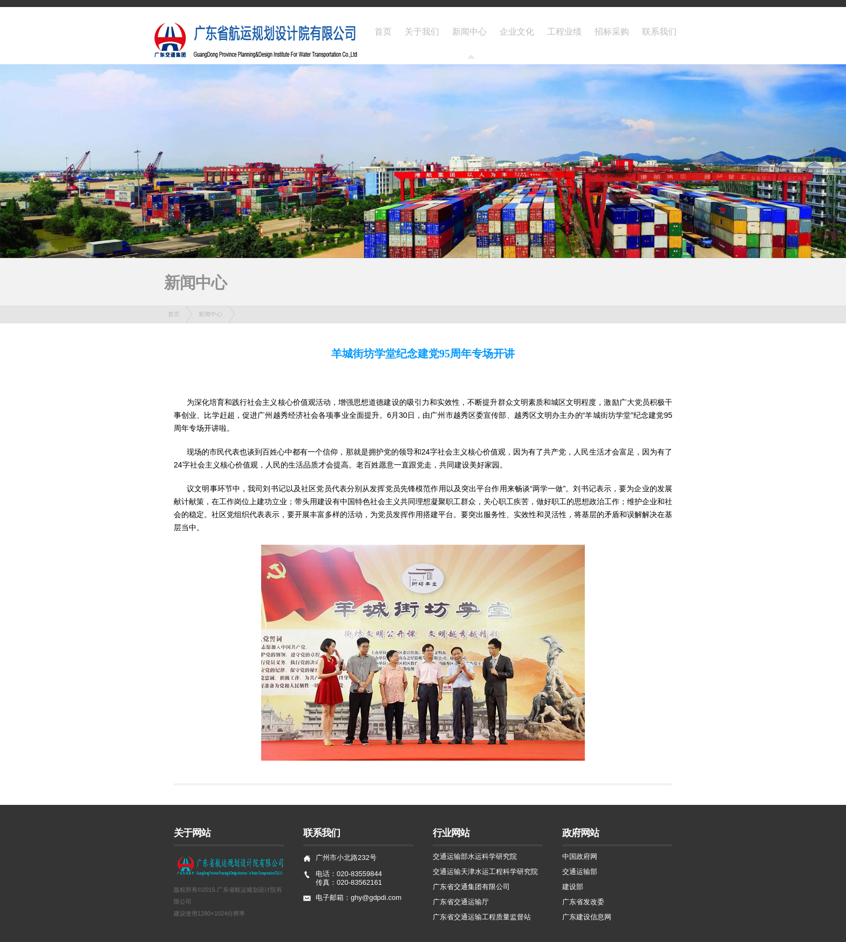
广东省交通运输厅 (461, 902)
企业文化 (517, 31)
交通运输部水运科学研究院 (475, 856)
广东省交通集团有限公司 (471, 887)
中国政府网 (579, 856)
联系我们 (659, 31)
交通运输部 (579, 872)
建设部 (572, 887)
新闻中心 (469, 31)
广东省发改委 (583, 902)
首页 (383, 31)
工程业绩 (564, 31)
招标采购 (612, 31)
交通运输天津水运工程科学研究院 (485, 872)
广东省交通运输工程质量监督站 (482, 917)
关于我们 (422, 31)
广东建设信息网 (586, 917)
